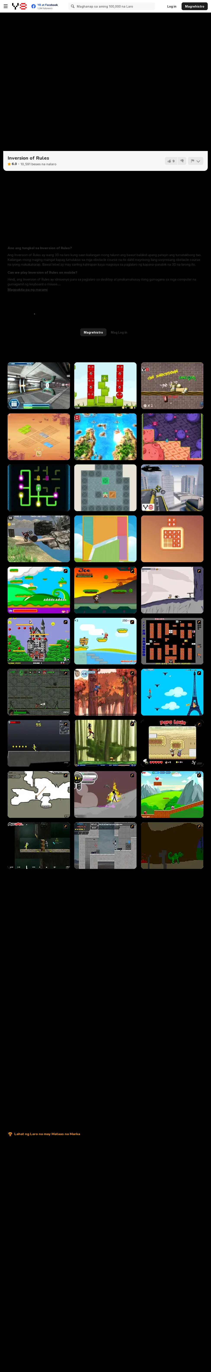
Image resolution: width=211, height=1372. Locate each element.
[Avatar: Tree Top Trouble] (105, 692)
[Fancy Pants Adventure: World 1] (172, 590)
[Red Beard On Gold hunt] (105, 641)
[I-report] (195, 161)
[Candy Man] (39, 590)
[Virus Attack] (172, 436)
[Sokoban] (105, 487)
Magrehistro (194, 6)
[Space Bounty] (39, 692)
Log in (171, 6)
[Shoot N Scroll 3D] (105, 436)
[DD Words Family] (172, 538)
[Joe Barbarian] (105, 590)
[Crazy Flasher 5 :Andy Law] (39, 845)
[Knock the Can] (172, 385)
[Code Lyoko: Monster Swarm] (105, 743)
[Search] (72, 6)
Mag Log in (119, 332)
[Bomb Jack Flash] (39, 641)
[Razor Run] (39, 385)
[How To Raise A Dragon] (172, 845)
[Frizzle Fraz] (172, 794)
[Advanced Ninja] (39, 794)
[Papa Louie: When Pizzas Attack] (172, 743)
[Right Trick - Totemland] (39, 436)
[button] (28, 289)
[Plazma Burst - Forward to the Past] (105, 845)
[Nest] (105, 385)
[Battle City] (172, 641)
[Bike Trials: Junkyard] (39, 538)
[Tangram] (105, 538)
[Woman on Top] (172, 692)
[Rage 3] (105, 794)
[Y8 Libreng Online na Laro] (19, 6)
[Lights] (39, 487)
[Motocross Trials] (172, 487)
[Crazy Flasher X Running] (39, 743)
